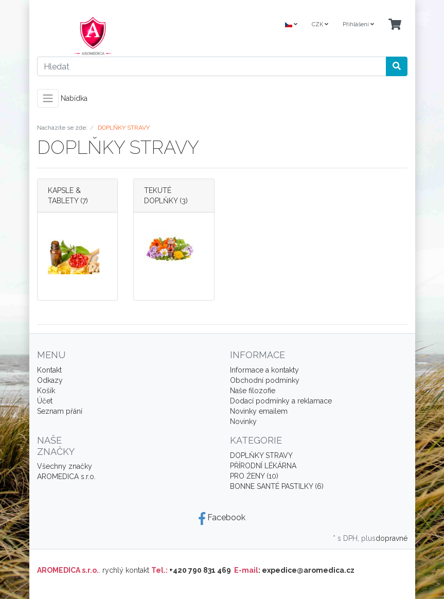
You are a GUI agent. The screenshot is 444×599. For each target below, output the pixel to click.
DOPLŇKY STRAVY (261, 455)
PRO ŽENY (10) (254, 476)
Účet (44, 401)
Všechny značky (64, 466)
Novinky (243, 421)
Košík (46, 390)
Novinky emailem (259, 411)
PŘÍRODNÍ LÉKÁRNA (263, 466)
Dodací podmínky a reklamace (281, 401)
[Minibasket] (394, 24)
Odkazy (50, 380)
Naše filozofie (252, 390)
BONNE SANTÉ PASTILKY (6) (277, 486)
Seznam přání (59, 411)
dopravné (391, 538)
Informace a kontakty (264, 370)
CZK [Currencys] (320, 24)
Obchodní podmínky (264, 380)
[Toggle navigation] (48, 98)
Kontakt (49, 370)
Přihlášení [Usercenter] (358, 24)
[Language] (291, 24)
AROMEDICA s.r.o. (66, 476)
